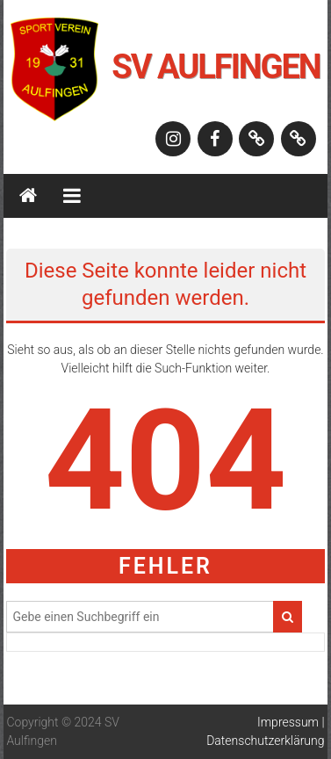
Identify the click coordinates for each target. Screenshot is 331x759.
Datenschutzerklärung (265, 741)
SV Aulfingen (216, 66)
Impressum (288, 722)
